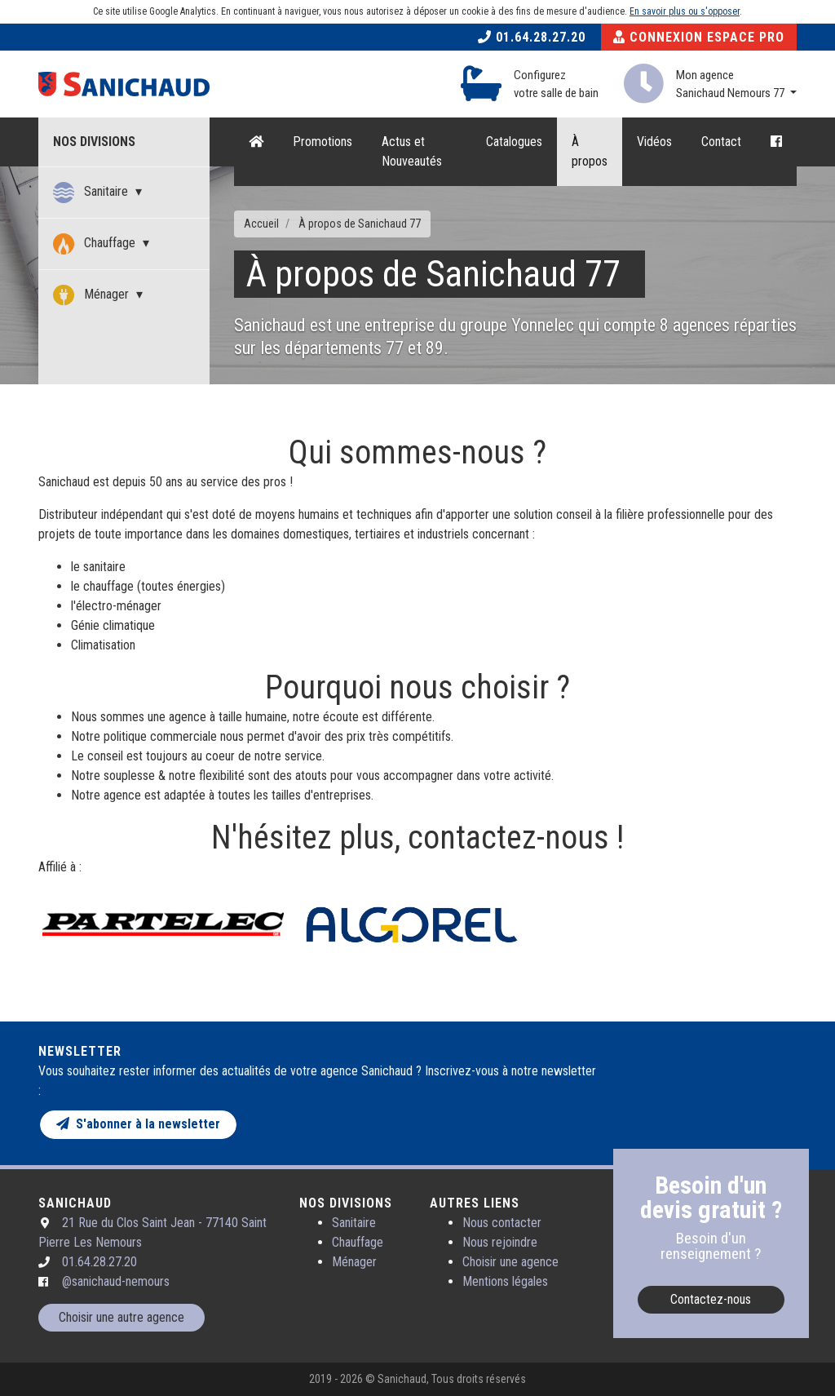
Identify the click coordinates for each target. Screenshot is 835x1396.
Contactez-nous (710, 1299)
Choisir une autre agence (121, 1317)
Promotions (322, 141)
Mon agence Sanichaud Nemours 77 (731, 84)
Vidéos (654, 141)
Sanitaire (92, 192)
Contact (721, 141)
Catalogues (514, 141)
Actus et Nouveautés (412, 151)
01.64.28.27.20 (531, 37)
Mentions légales (505, 1281)
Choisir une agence (510, 1262)
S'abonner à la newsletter (138, 1124)
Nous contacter (501, 1222)
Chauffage (96, 244)
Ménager (92, 295)
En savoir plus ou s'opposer (685, 11)
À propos (589, 151)
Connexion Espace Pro (698, 37)
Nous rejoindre (499, 1242)
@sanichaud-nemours (116, 1281)
